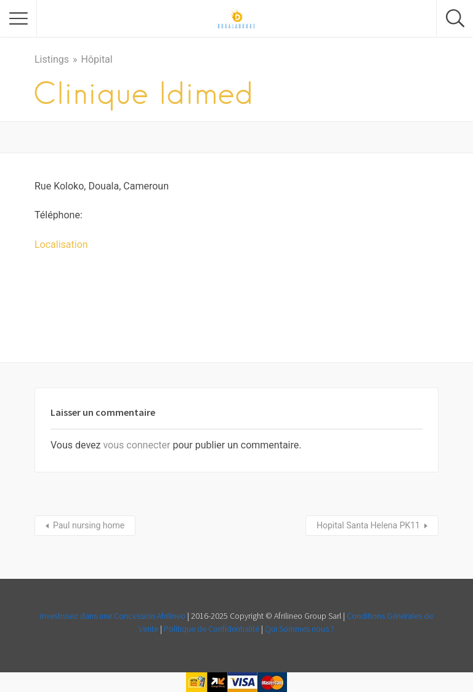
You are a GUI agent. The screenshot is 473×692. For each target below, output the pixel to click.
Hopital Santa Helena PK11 (368, 525)
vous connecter (136, 445)
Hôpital (96, 59)
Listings (51, 59)
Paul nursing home (88, 525)
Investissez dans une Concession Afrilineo (113, 615)
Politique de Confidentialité (211, 628)
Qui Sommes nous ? (299, 628)
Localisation (61, 244)
